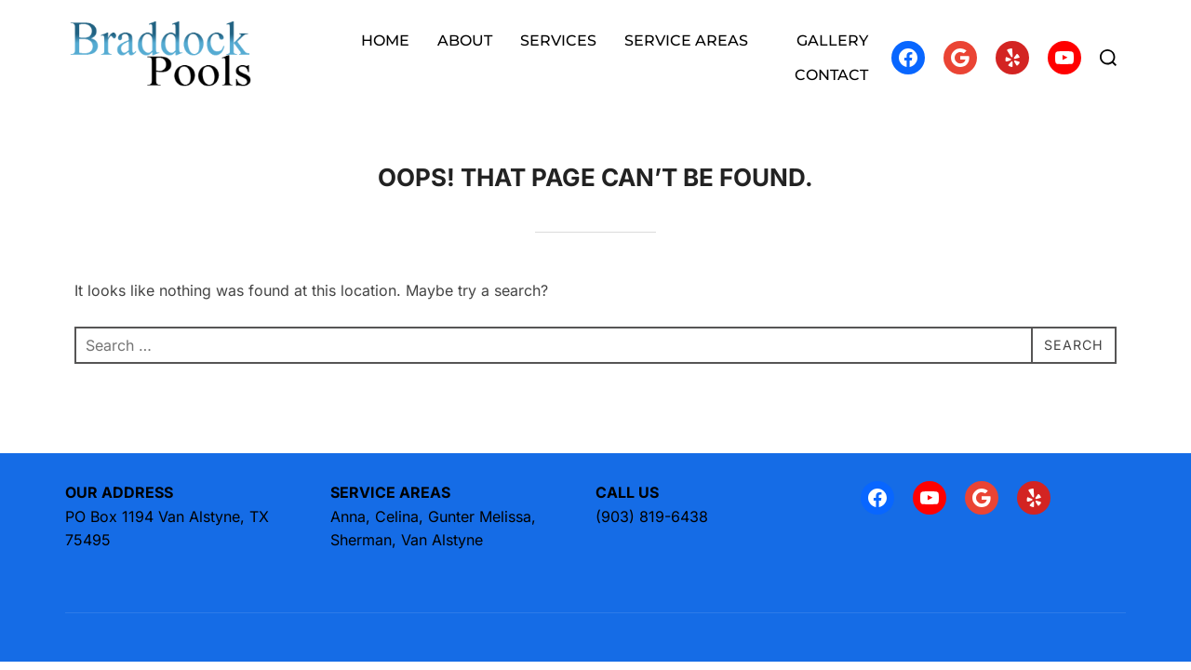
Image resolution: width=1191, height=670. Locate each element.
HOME (385, 40)
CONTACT (831, 75)
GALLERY (832, 40)
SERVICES (558, 40)
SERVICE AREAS (696, 40)
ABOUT (464, 40)
